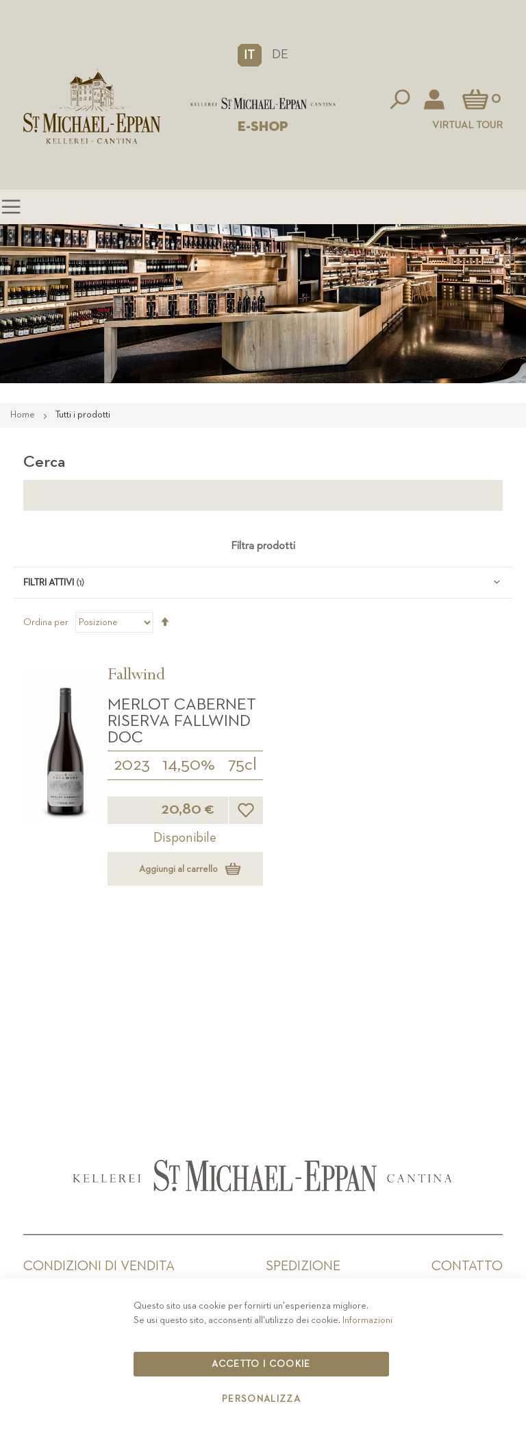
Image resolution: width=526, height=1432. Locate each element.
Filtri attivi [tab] (48, 582)
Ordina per (45, 622)
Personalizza (261, 1399)
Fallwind (136, 676)
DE (280, 54)
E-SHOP (263, 127)
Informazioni (367, 1320)
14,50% (188, 765)
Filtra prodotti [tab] (263, 546)
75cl (242, 765)
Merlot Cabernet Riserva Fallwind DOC (182, 721)
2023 (132, 765)
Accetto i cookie (261, 1364)
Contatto (467, 1266)
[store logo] (263, 103)
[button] (250, 55)
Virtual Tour (467, 125)
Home (23, 415)
